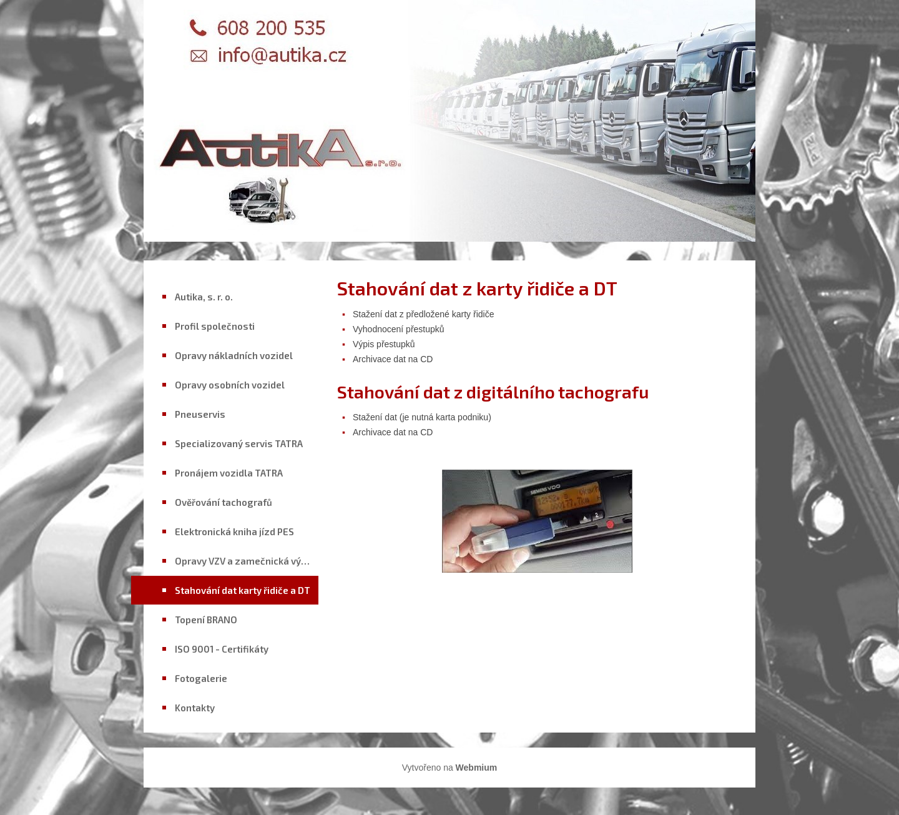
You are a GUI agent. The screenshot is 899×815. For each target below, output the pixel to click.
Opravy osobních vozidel (230, 384)
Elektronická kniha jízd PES (234, 531)
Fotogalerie (201, 678)
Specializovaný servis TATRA (239, 443)
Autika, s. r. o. (204, 296)
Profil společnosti (215, 326)
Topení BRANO (206, 619)
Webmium (477, 768)
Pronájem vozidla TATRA (229, 472)
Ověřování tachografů (223, 502)
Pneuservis (200, 414)
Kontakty (195, 707)
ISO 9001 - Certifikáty (221, 648)
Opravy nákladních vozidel (234, 355)
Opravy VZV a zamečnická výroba (246, 560)
